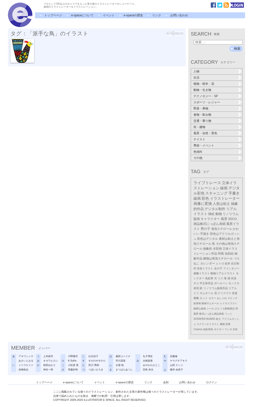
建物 (222, 324)
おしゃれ (222, 298)
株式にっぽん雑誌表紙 (211, 313)
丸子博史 (148, 356)
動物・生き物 (202, 90)
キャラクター (210, 219)
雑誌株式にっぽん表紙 (209, 224)
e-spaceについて (82, 15)
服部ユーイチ (123, 356)
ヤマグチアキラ (178, 360)
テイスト (199, 139)
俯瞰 (196, 298)
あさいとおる (26, 360)
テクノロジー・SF (205, 96)
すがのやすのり (97, 360)
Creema (197, 329)
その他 (197, 158)
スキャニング (216, 193)
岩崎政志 (23, 369)
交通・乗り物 (202, 121)
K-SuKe (72, 360)
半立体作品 (206, 283)
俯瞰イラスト (201, 273)
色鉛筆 (209, 278)
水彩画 (217, 248)
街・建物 (199, 127)
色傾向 (197, 151)
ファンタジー (231, 268)
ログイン (211, 382)
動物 (218, 214)
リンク (156, 15)
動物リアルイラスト (223, 273)
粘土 (218, 319)
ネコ (196, 283)
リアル (233, 288)
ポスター (219, 329)
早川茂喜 (121, 360)
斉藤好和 (73, 369)
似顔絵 (229, 253)
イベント (109, 15)
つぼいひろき (95, 369)
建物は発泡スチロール (218, 258)
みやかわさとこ (151, 365)
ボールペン (221, 283)
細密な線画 (199, 308)
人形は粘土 (221, 204)
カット (204, 298)
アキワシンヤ (26, 356)
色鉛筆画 (208, 329)
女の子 (218, 268)
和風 (221, 253)
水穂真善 (148, 360)
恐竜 (228, 324)
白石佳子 (93, 356)
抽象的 (207, 248)
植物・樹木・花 (203, 84)
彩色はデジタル (207, 238)
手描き (204, 234)
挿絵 (211, 214)
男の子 (205, 229)
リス (220, 278)
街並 (233, 278)
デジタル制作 (215, 209)
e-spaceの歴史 (133, 15)
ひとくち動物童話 (225, 308)
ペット (228, 313)
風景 (224, 219)
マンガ (228, 329)
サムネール (206, 293)
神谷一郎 (48, 369)
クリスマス (224, 293)
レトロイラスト (228, 303)
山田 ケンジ (176, 365)
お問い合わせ (179, 15)
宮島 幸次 (148, 369)
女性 (235, 329)
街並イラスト (205, 268)
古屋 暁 (120, 365)
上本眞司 (48, 356)
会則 (166, 382)
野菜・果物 (200, 108)
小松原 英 (73, 365)
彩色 (205, 198)
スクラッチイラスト (208, 324)
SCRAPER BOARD (204, 319)
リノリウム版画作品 (215, 288)
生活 (196, 77)
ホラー (212, 298)
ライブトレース (207, 183)
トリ (196, 293)
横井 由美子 (176, 369)
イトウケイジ (26, 365)
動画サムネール (210, 303)
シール (210, 308)
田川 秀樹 (93, 365)
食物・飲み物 (202, 114)
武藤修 (173, 356)
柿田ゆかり (49, 365)
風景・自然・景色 (205, 133)
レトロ (220, 263)
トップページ (53, 15)
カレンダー (207, 263)
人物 (196, 71)
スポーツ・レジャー (206, 102)
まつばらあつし (124, 369)
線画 (224, 188)
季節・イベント (203, 145)
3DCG (232, 219)
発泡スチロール (221, 229)
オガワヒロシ (50, 360)
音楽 (234, 293)
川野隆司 (73, 356)
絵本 (227, 263)
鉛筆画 (197, 303)
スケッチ (232, 298)
